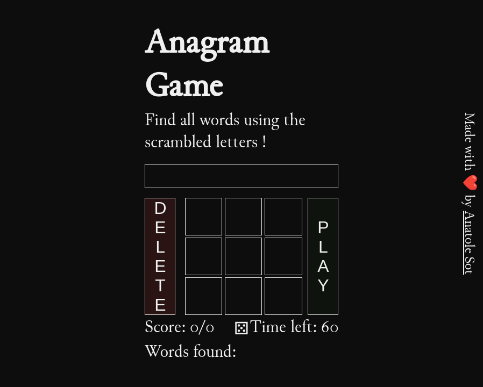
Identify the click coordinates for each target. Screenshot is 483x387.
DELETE (160, 256)
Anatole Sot (468, 243)
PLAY (323, 256)
